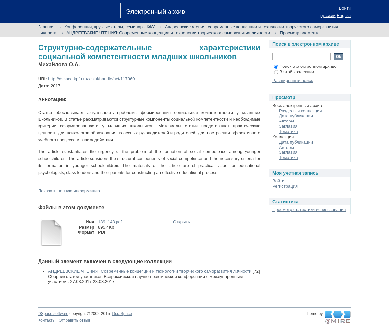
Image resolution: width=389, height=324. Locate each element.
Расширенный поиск (292, 80)
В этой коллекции (294, 71)
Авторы (286, 121)
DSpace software (53, 313)
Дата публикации (296, 115)
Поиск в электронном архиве (305, 66)
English (344, 15)
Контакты (46, 320)
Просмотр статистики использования (309, 209)
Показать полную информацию (69, 190)
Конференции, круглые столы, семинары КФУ (110, 26)
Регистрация (285, 186)
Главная (46, 26)
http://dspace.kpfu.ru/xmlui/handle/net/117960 (91, 78)
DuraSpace (122, 313)
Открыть (181, 221)
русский (328, 15)
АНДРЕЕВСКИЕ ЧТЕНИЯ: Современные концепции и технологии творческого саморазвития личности (168, 32)
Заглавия (288, 126)
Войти (345, 8)
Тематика (288, 131)
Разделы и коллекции (300, 110)
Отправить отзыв (74, 320)
